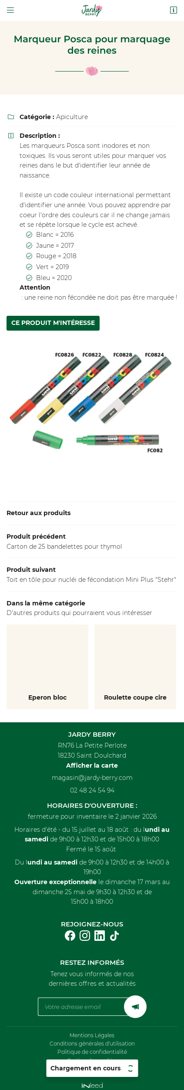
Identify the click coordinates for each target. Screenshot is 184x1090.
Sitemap (92, 1063)
